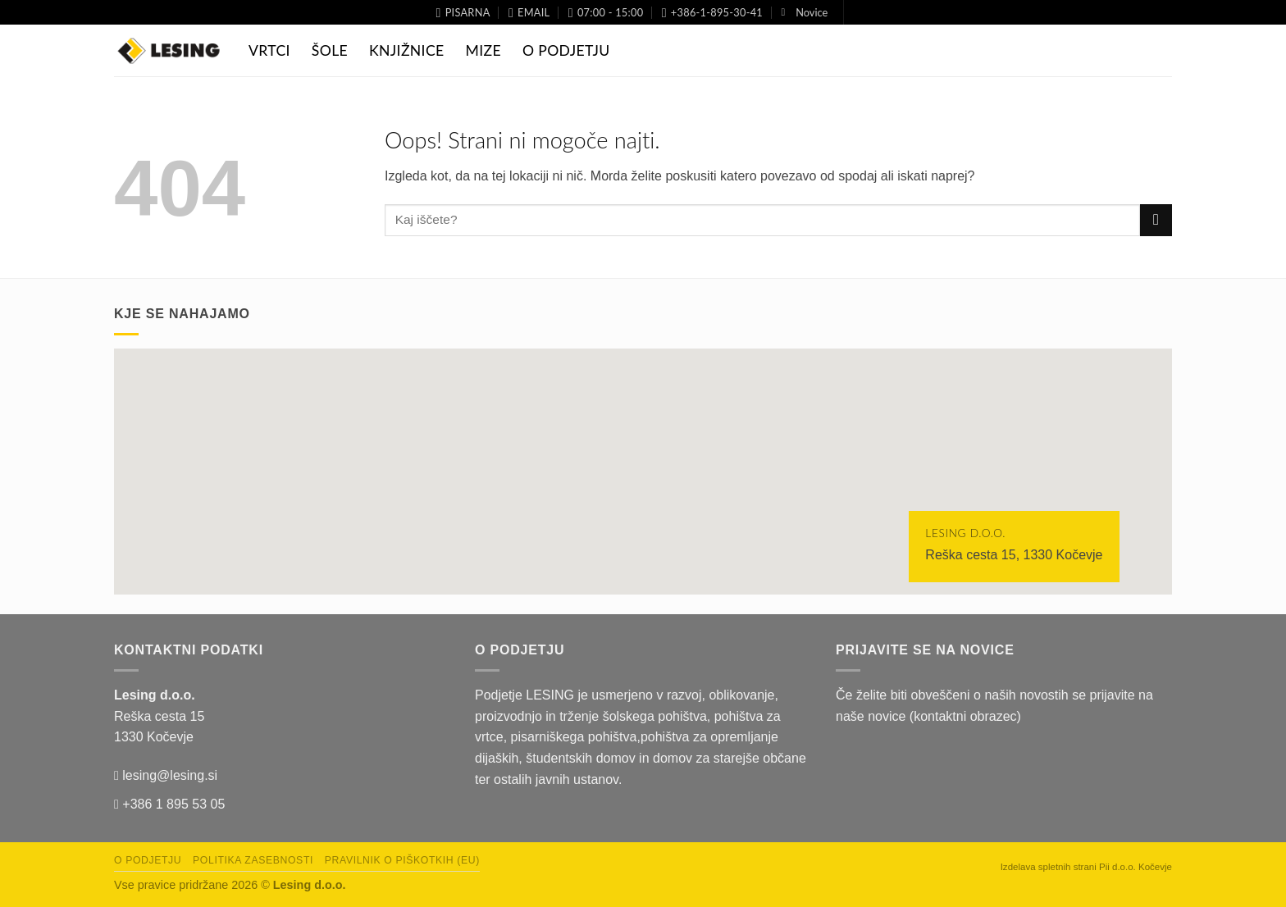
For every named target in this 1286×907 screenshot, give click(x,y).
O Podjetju (566, 50)
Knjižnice (406, 50)
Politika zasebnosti (253, 860)
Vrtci (269, 50)
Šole (330, 50)
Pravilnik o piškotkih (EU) (402, 860)
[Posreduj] (1156, 220)
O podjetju (147, 860)
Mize (483, 50)
